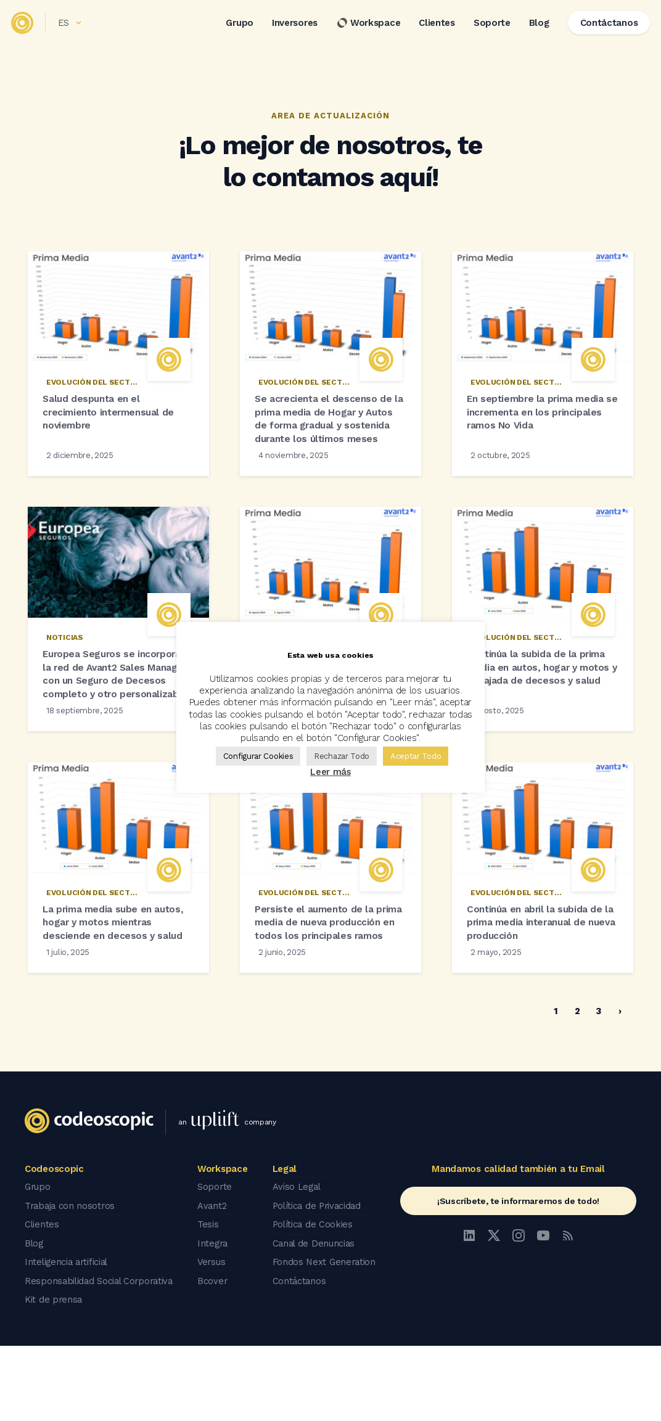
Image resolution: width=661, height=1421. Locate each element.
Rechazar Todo (341, 756)
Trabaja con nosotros (71, 1289)
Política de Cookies (314, 1306)
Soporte (484, 30)
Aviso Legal (297, 1271)
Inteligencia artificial (68, 1340)
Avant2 (215, 1289)
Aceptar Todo (415, 756)
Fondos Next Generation (325, 1340)
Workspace (361, 30)
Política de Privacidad (319, 1289)
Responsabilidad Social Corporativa (101, 1358)
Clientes (429, 30)
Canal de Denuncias (315, 1323)
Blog (531, 30)
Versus (214, 1340)
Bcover (215, 1358)
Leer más (330, 771)
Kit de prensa (54, 1375)
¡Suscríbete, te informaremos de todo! (518, 1287)
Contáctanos (300, 1358)
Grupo (232, 30)
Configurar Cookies (258, 756)
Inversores (287, 30)
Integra (216, 1323)
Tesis (211, 1306)
